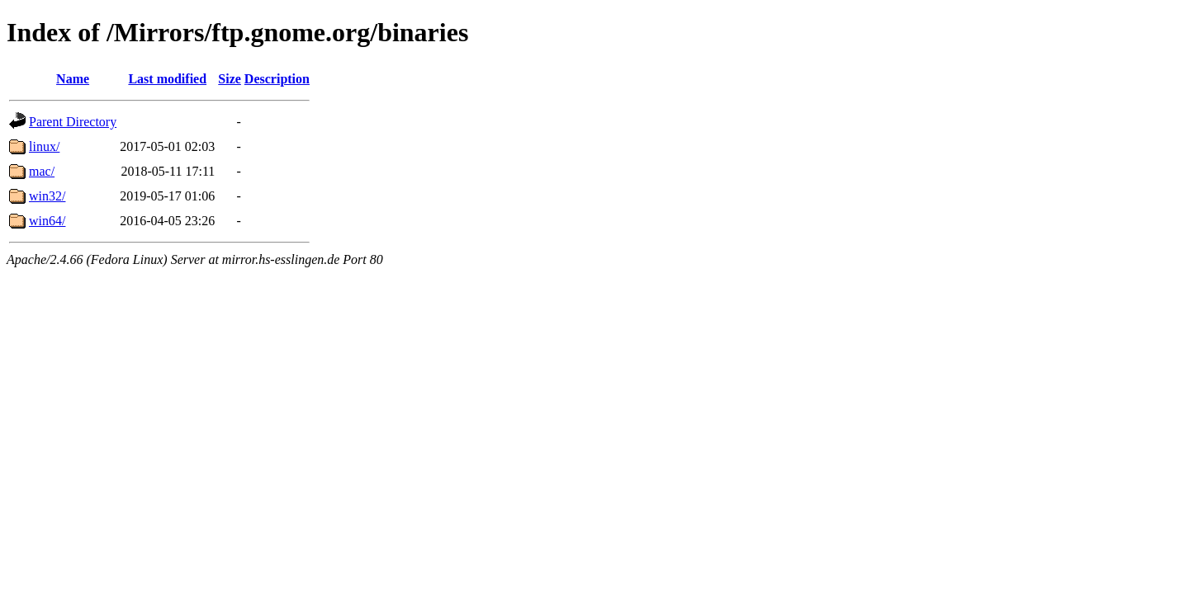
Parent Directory (72, 122)
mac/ (41, 171)
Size (229, 79)
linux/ (44, 146)
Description (277, 79)
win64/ (47, 221)
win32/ (47, 196)
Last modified (167, 79)
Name (72, 79)
